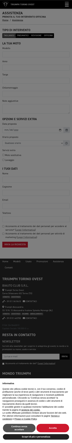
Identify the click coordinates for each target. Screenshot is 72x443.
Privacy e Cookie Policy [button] (25, 419)
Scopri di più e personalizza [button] (36, 436)
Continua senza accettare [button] (19, 428)
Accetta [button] (53, 428)
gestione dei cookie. (30, 410)
